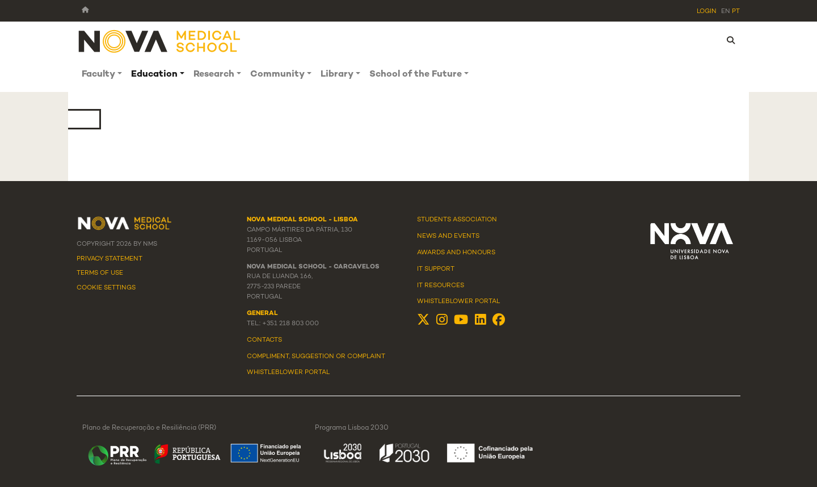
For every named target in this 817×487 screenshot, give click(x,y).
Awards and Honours (456, 252)
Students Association (457, 219)
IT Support (435, 269)
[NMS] (160, 41)
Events (466, 236)
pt (736, 11)
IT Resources (440, 285)
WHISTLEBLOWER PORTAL (288, 372)
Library (337, 74)
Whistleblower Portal (458, 301)
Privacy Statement (109, 258)
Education (154, 74)
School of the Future (415, 74)
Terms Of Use (100, 273)
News (426, 236)
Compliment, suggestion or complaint (316, 356)
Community (277, 74)
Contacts (264, 340)
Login (707, 11)
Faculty (98, 74)
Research (213, 74)
